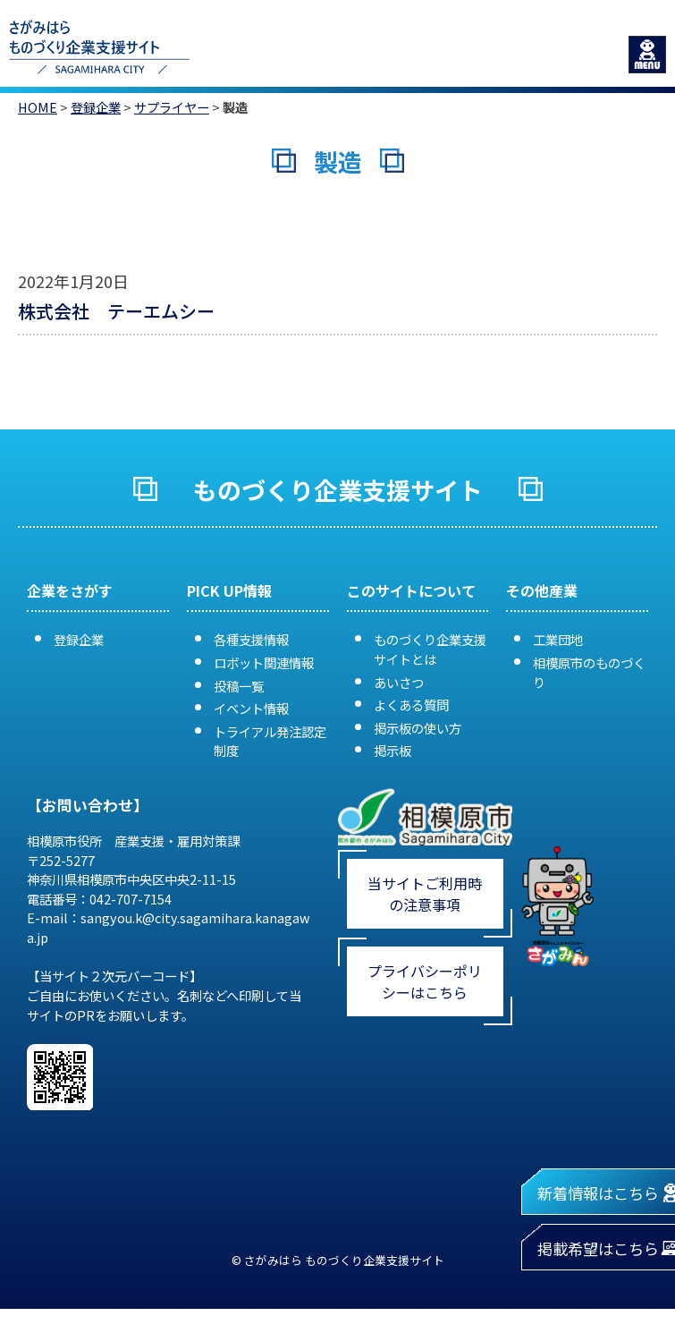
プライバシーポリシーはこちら (424, 981)
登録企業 (96, 107)
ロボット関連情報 (264, 662)
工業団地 (558, 639)
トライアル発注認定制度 (270, 741)
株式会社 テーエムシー (116, 311)
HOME (37, 107)
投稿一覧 (239, 685)
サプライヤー (171, 107)
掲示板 (392, 750)
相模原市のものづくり (589, 672)
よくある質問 (411, 704)
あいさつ (399, 682)
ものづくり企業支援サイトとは (430, 649)
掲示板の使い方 (417, 727)
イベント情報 (251, 708)
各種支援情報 (251, 639)
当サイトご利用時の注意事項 (424, 893)
